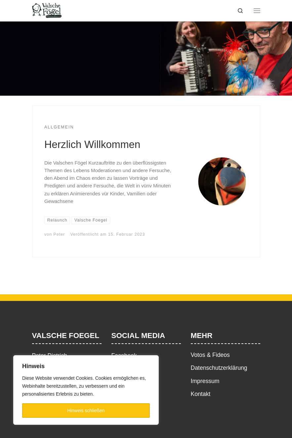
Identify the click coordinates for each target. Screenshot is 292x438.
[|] (47, 10)
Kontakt (201, 394)
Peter (59, 234)
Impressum (205, 381)
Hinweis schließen (86, 410)
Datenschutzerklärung (219, 368)
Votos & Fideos (210, 355)
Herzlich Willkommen (92, 144)
